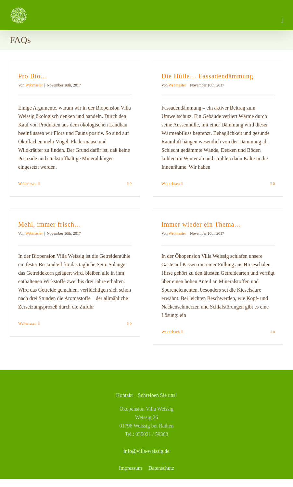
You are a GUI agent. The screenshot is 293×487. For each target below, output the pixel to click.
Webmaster (34, 85)
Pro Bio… (32, 76)
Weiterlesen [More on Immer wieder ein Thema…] (170, 332)
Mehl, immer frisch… (49, 224)
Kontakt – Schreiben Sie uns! (146, 395)
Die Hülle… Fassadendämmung (207, 76)
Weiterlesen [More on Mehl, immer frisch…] (27, 323)
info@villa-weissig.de (146, 451)
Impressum (130, 468)
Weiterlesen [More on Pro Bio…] (27, 183)
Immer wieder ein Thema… (201, 224)
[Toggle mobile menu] (282, 20)
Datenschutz (161, 468)
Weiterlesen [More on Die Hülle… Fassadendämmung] (170, 183)
